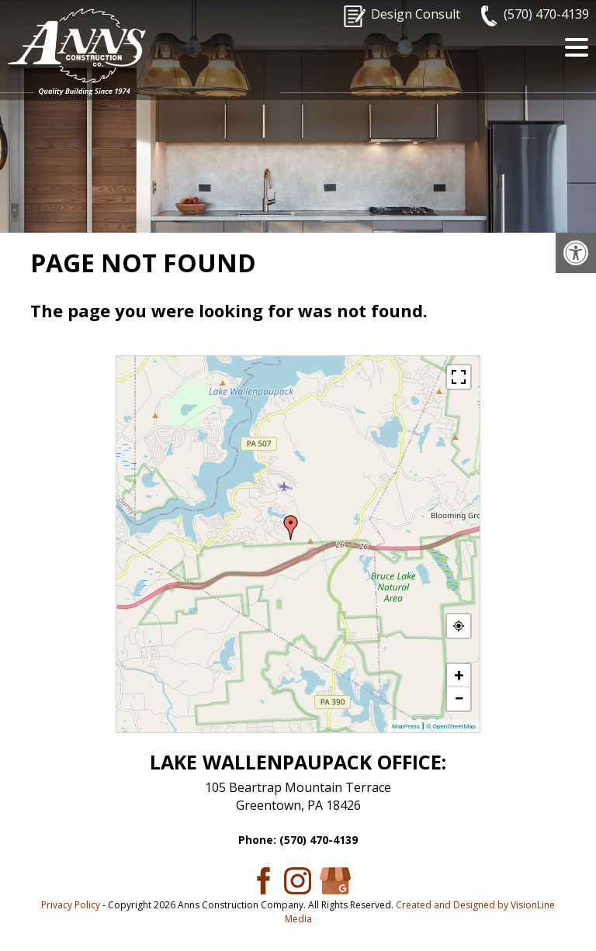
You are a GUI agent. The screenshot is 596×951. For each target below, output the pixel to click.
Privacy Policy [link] (70, 904)
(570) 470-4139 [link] (546, 13)
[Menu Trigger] (576, 46)
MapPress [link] (406, 726)
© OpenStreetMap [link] (451, 726)
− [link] (458, 698)
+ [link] (459, 675)
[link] (576, 253)
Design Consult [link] (415, 13)
